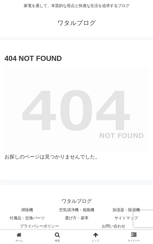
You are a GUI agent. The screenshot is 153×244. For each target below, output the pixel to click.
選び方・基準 (76, 218)
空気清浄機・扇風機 (76, 210)
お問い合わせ (113, 226)
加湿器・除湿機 (126, 210)
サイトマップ (126, 218)
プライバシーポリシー (39, 226)
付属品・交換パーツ (27, 218)
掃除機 (27, 210)
